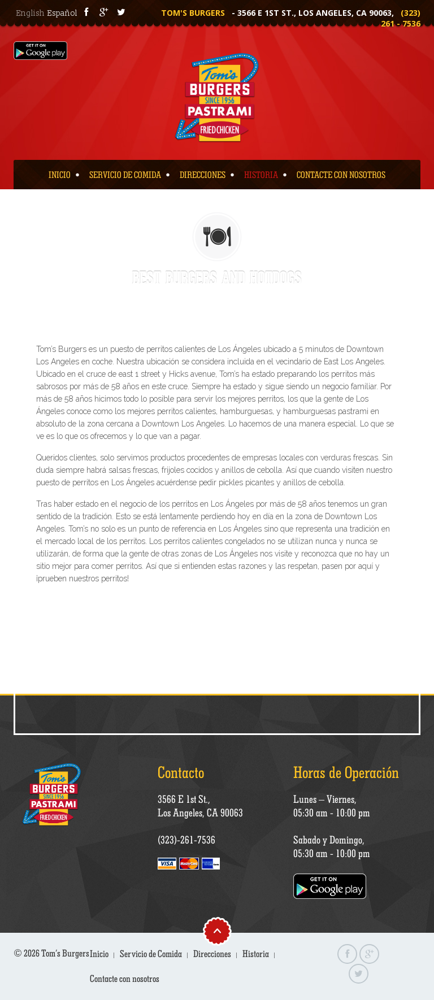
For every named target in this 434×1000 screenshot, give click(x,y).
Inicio (60, 174)
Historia (261, 174)
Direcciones (202, 174)
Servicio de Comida (125, 174)
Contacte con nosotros (341, 174)
